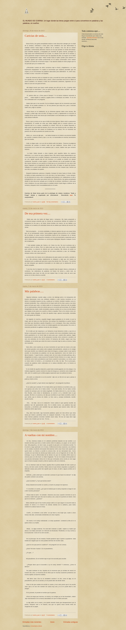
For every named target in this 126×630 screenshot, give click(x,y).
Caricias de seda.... (36, 35)
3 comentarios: (51, 279)
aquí (71, 195)
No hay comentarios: (53, 202)
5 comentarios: (51, 615)
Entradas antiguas (70, 622)
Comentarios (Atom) (36, 626)
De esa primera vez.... (37, 213)
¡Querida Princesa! (92, 37)
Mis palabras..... (34, 291)
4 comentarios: (51, 423)
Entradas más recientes (32, 622)
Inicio (52, 622)
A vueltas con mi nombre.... (41, 435)
